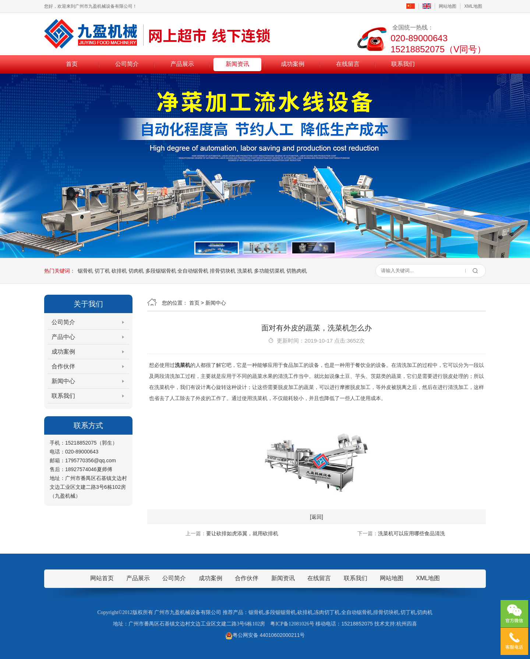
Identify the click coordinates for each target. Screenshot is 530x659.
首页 (72, 64)
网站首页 (102, 578)
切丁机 (102, 271)
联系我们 (403, 64)
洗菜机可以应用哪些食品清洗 (411, 533)
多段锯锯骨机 (160, 271)
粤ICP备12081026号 (292, 624)
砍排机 (119, 271)
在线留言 (348, 64)
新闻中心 (63, 381)
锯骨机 (85, 271)
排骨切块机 (223, 271)
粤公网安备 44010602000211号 (265, 635)
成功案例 (292, 64)
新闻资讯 (237, 64)
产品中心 (63, 337)
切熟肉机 (296, 271)
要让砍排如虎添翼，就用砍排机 (242, 533)
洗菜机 (244, 271)
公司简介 (127, 64)
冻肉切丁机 (327, 612)
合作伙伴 (63, 366)
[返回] (316, 517)
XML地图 (473, 6)
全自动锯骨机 (192, 271)
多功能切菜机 (269, 271)
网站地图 (447, 6)
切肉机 (136, 271)
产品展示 (182, 64)
